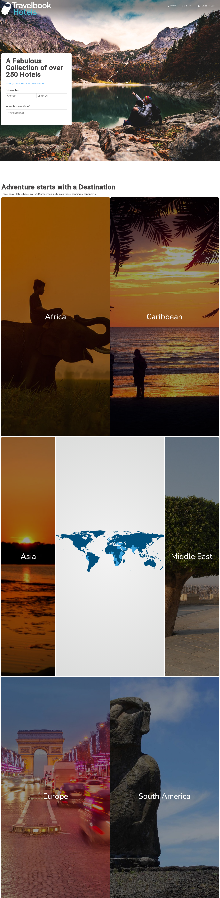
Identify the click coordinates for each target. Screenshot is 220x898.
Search (173, 6)
